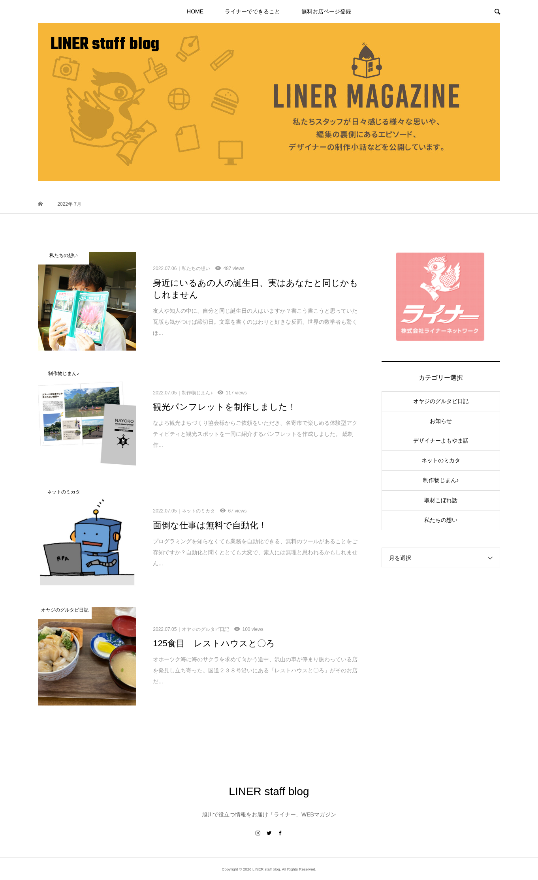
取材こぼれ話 (440, 500)
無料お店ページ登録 (326, 11)
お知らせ (441, 421)
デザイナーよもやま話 (440, 440)
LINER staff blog (105, 45)
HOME (195, 11)
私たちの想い (440, 520)
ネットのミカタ (440, 460)
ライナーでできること (252, 11)
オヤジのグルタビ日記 (440, 401)
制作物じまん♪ (441, 480)
